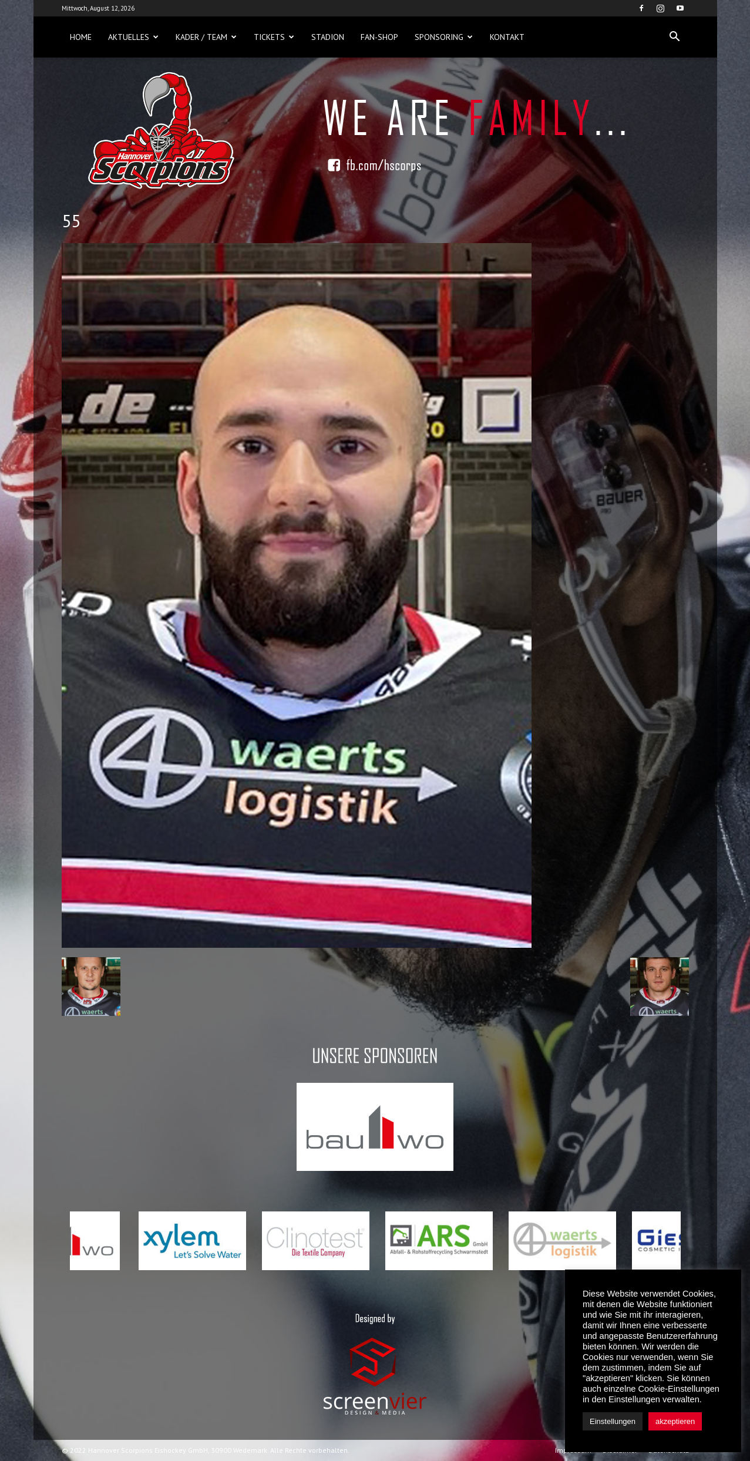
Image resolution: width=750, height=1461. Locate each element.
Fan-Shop (379, 37)
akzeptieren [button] (675, 1421)
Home (81, 37)
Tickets (274, 37)
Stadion (327, 37)
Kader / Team (206, 37)
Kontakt (507, 37)
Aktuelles (133, 37)
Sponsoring (444, 37)
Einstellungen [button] (612, 1421)
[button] (675, 37)
